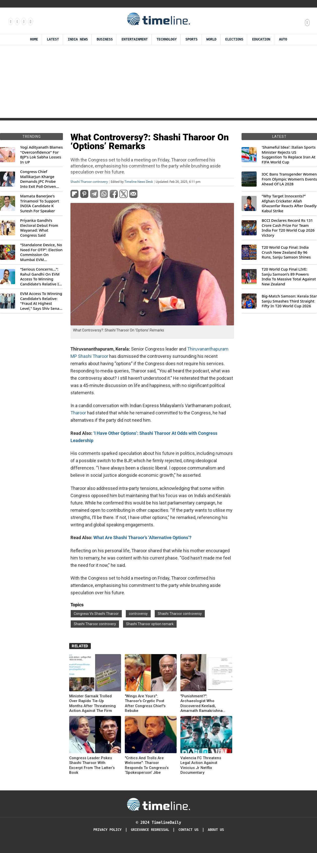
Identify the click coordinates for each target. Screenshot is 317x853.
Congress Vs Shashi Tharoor (96, 614)
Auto (283, 39)
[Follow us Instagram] (17, 21)
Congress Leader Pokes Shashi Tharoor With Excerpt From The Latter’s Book (92, 765)
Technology (166, 39)
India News (78, 39)
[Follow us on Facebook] (10, 21)
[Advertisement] (158, 83)
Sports (191, 39)
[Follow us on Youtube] (30, 21)
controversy (138, 614)
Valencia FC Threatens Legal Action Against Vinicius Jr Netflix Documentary (200, 765)
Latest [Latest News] (53, 39)
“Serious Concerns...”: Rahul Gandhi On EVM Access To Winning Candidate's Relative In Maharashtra (40, 276)
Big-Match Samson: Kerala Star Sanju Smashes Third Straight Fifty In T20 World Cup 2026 (289, 301)
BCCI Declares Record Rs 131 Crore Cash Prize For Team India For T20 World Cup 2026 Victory (288, 228)
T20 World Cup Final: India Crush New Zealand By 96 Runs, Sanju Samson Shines (286, 252)
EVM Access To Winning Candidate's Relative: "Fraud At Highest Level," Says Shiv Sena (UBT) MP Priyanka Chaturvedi (41, 301)
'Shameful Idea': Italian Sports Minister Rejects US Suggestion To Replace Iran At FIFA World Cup (288, 154)
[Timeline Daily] (158, 804)
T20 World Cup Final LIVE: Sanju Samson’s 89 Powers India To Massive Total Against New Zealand (289, 276)
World (211, 39)
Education (261, 39)
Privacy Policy (107, 829)
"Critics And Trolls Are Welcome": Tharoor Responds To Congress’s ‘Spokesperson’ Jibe (147, 765)
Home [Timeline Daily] (34, 39)
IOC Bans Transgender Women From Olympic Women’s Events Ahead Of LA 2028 (289, 179)
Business (105, 39)
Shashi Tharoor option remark (150, 624)
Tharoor (78, 412)
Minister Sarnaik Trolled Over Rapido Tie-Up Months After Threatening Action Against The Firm (92, 703)
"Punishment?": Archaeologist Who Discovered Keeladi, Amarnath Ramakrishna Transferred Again (201, 703)
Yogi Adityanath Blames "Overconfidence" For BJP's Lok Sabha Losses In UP (41, 154)
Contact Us (188, 829)
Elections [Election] (234, 39)
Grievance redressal (150, 829)
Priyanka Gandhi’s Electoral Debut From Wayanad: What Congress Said (39, 228)
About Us (216, 829)
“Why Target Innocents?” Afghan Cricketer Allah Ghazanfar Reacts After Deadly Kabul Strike (289, 203)
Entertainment (135, 39)
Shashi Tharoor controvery (89, 181)
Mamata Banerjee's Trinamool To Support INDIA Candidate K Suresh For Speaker (39, 203)
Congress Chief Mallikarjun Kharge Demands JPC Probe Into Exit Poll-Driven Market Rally (38, 179)
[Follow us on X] (23, 21)
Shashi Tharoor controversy (180, 614)
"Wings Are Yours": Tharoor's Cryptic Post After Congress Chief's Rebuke (145, 703)
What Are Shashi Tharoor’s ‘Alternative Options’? (142, 537)
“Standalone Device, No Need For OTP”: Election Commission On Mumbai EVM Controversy (41, 252)
